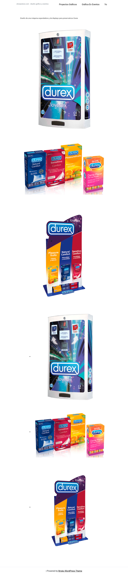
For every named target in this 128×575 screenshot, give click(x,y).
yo (105, 4)
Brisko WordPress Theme (70, 571)
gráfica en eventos (90, 4)
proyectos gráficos (68, 4)
